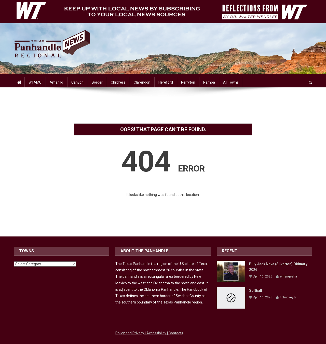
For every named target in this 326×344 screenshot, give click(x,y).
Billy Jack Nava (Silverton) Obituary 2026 (278, 267)
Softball (255, 290)
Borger (97, 82)
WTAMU (35, 82)
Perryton (188, 82)
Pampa (209, 82)
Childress (118, 82)
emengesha (288, 276)
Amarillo (56, 82)
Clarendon (142, 82)
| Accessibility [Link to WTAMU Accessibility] (156, 333)
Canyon (77, 82)
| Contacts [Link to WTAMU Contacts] (175, 333)
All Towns (231, 82)
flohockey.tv (288, 297)
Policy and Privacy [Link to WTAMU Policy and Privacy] (130, 333)
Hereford (165, 82)
